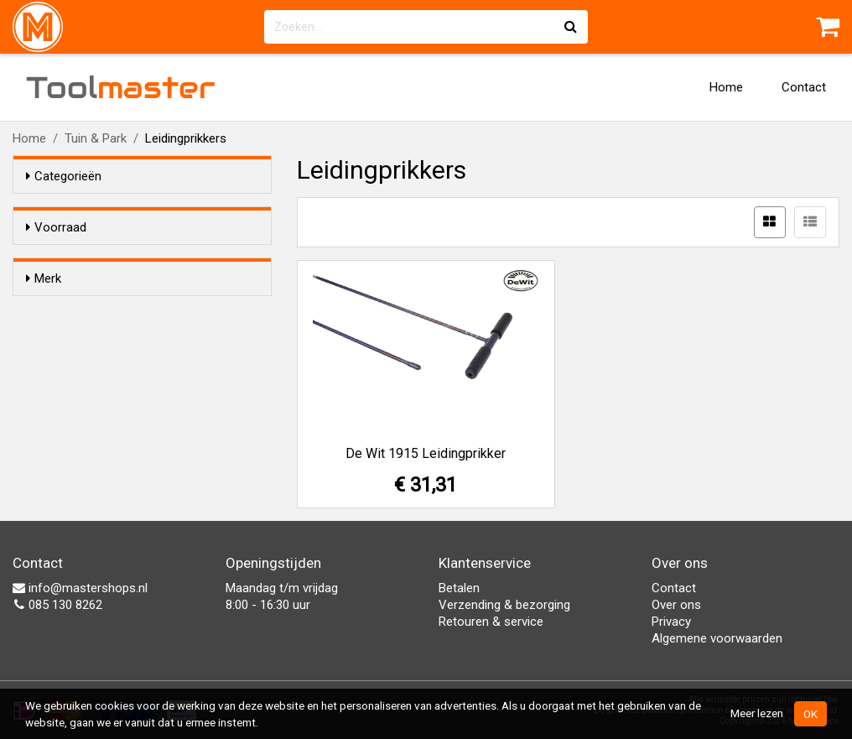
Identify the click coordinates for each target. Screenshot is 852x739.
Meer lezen (756, 713)
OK (810, 714)
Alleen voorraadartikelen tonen (135, 259)
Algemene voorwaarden (717, 638)
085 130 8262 (57, 604)
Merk (43, 308)
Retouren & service (491, 621)
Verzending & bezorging (504, 604)
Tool (121, 87)
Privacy (671, 621)
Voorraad (56, 227)
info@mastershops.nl (80, 588)
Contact (804, 87)
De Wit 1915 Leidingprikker (425, 453)
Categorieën (63, 176)
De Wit (77, 340)
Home (726, 87)
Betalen (459, 588)
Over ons (676, 604)
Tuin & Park (96, 138)
